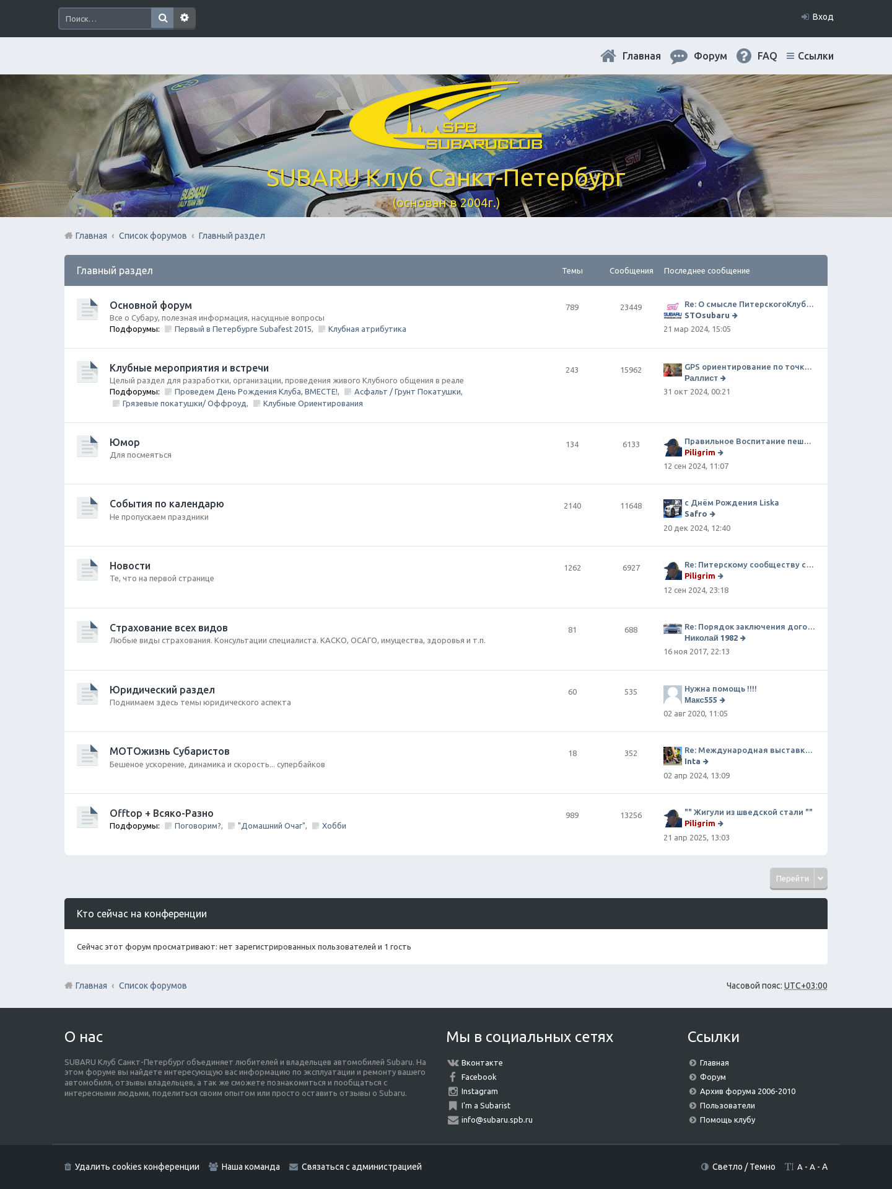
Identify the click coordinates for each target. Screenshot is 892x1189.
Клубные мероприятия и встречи (189, 367)
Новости (130, 565)
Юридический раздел (162, 689)
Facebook (479, 1076)
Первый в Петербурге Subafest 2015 (243, 328)
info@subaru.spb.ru (497, 1119)
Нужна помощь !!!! (720, 688)
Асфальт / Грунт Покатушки (407, 391)
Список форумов (153, 986)
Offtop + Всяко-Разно (162, 813)
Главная (642, 55)
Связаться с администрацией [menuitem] (362, 1167)
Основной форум (151, 305)
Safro (695, 513)
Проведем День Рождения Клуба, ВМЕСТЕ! (256, 391)
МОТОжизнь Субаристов (170, 751)
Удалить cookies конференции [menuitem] (137, 1167)
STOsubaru (707, 315)
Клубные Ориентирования (313, 403)
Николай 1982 (711, 637)
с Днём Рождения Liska (731, 502)
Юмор (125, 442)
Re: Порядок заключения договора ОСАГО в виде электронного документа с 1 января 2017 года (749, 626)
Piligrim (699, 452)
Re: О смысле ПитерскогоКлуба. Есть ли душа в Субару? (749, 304)
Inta (692, 761)
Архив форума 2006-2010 (747, 1091)
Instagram (479, 1091)
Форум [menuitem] (710, 55)
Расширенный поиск (184, 18)
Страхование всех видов (169, 627)
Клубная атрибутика (367, 328)
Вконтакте (482, 1062)
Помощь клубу (727, 1119)
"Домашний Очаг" (271, 825)
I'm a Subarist (485, 1105)
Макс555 (700, 699)
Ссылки (816, 55)
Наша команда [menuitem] (251, 1167)
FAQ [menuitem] (767, 55)
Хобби (334, 825)
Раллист (701, 377)
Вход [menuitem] (823, 17)
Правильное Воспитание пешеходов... (749, 441)
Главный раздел (115, 270)
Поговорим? (198, 825)
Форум (713, 1076)
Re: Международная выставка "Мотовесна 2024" (749, 750)
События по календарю (167, 503)
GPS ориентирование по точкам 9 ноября (749, 366)
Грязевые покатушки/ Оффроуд (185, 403)
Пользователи (727, 1105)
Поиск (162, 18)
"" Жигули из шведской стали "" (748, 812)
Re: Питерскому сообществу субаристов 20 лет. (749, 564)
